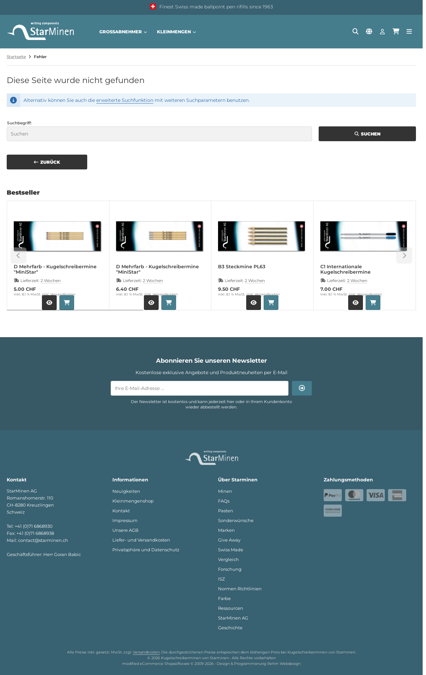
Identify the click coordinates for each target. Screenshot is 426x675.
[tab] (75, 315)
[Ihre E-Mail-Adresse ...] (199, 388)
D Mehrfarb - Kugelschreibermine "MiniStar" (55, 269)
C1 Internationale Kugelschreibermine (345, 269)
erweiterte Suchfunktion (124, 100)
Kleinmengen (176, 31)
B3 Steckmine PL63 (241, 267)
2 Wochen (51, 280)
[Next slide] (404, 255)
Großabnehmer (123, 31)
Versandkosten (62, 294)
